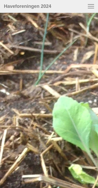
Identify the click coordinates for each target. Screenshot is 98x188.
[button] (91, 6)
